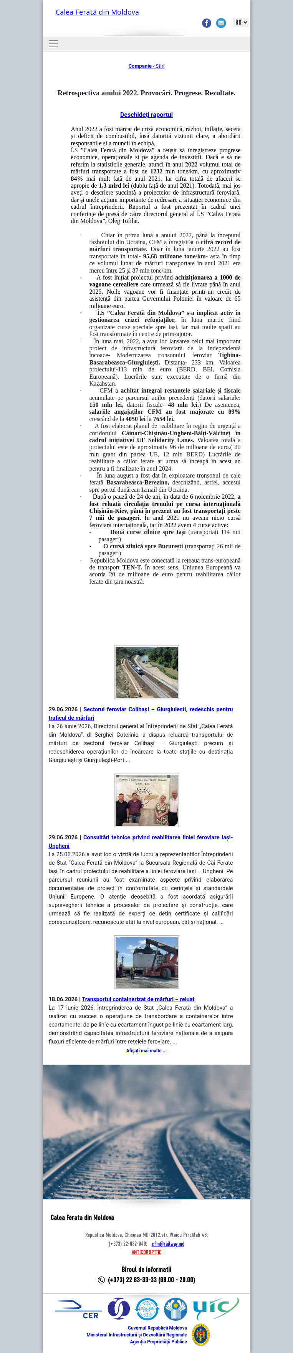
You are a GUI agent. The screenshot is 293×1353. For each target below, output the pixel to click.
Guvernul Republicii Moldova (157, 1328)
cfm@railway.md (168, 1244)
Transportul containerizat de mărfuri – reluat (138, 999)
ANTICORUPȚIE (146, 1252)
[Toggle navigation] (53, 44)
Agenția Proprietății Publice (158, 1342)
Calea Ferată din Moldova (97, 12)
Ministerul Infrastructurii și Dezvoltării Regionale (136, 1335)
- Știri (146, 66)
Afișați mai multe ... (146, 1050)
